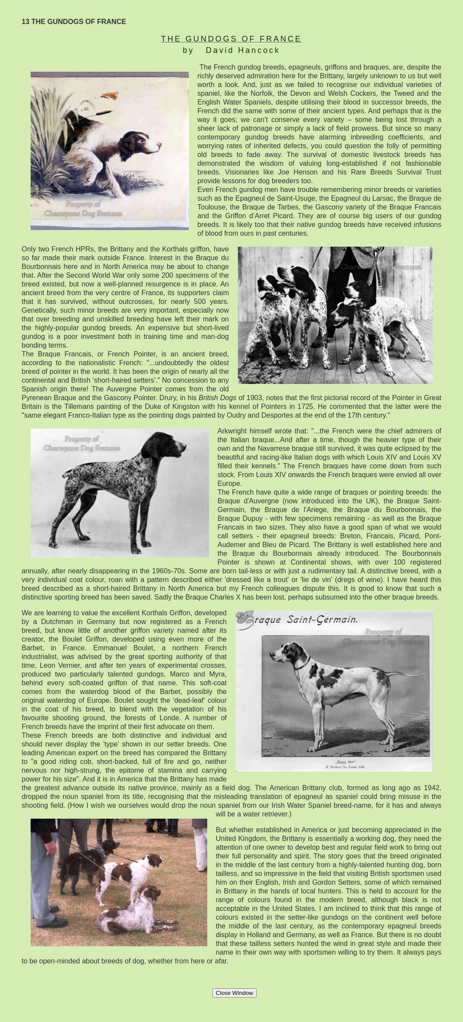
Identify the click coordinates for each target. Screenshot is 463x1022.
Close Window (234, 993)
